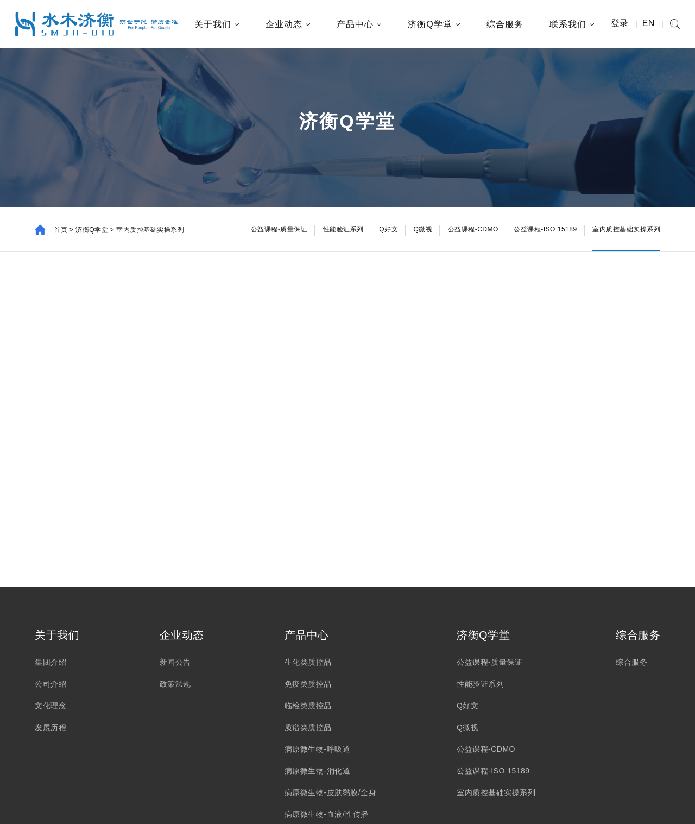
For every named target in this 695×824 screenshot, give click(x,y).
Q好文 (467, 705)
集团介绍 (50, 662)
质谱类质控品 (308, 727)
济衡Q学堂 (434, 24)
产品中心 (359, 24)
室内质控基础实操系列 (496, 792)
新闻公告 (175, 662)
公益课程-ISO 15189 (493, 770)
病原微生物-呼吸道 (317, 749)
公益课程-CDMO (486, 749)
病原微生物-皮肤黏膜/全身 (330, 792)
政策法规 (175, 684)
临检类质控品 (308, 705)
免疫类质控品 (308, 684)
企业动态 (288, 24)
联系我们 (572, 24)
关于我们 (216, 24)
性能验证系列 (480, 684)
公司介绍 (50, 684)
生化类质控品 (308, 662)
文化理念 (50, 705)
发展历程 (50, 727)
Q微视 (467, 727)
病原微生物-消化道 (317, 770)
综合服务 (504, 24)
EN (648, 23)
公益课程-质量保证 (489, 662)
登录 (620, 23)
